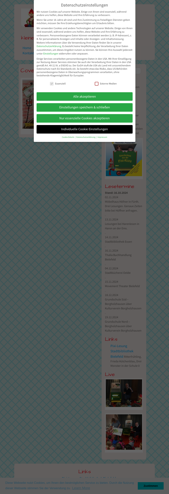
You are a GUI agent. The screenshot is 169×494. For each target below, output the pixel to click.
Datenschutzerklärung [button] (86, 137)
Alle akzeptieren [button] (84, 96)
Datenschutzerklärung (49, 46)
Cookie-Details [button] (68, 137)
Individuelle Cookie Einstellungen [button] (84, 129)
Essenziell (58, 83)
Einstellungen (50, 53)
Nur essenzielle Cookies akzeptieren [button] (84, 118)
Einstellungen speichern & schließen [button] (84, 107)
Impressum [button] (102, 137)
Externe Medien (106, 83)
